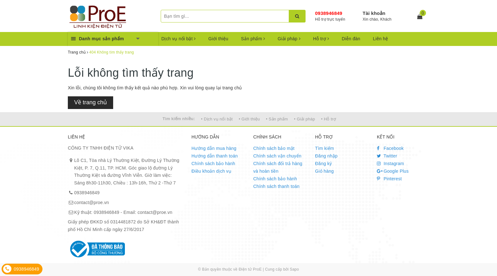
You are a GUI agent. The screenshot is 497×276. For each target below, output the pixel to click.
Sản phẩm (253, 38)
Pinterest (389, 178)
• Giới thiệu (249, 119)
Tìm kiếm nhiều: (179, 118)
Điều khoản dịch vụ (211, 171)
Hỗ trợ (321, 38)
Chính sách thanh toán (276, 186)
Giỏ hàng (324, 171)
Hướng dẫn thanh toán (214, 155)
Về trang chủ (90, 102)
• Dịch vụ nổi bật (217, 119)
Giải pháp (289, 38)
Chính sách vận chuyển (277, 155)
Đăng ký (323, 163)
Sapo (294, 269)
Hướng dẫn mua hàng (213, 148)
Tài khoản (374, 13)
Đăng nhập (326, 155)
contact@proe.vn (91, 202)
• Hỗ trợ (328, 119)
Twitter (387, 155)
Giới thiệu (218, 38)
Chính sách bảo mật (273, 148)
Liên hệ (380, 38)
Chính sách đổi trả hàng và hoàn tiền (277, 167)
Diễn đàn (351, 38)
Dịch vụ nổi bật (178, 38)
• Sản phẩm (277, 119)
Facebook (390, 148)
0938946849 (328, 13)
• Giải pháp (304, 119)
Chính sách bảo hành (213, 163)
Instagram (390, 163)
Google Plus (393, 171)
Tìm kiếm (324, 148)
